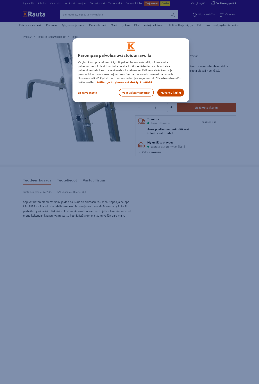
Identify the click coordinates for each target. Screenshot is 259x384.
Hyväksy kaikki (171, 92)
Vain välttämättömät (136, 92)
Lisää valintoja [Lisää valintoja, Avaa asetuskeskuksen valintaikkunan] (87, 92)
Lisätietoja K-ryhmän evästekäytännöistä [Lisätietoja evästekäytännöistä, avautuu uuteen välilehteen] (123, 82)
